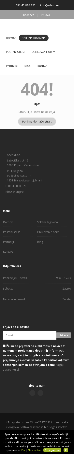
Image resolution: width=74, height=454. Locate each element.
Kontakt (43, 66)
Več (23, 450)
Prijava (45, 15)
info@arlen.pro (49, 5)
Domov (11, 38)
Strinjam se (52, 450)
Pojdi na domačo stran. (37, 121)
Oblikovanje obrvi (43, 52)
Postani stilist (15, 52)
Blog (27, 66)
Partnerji (12, 66)
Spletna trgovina (33, 38)
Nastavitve (34, 450)
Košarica (28, 15)
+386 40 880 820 (25, 5)
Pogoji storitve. (58, 427)
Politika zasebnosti (31, 427)
